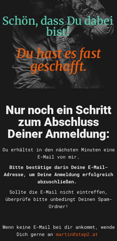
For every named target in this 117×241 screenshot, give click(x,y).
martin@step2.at (77, 234)
